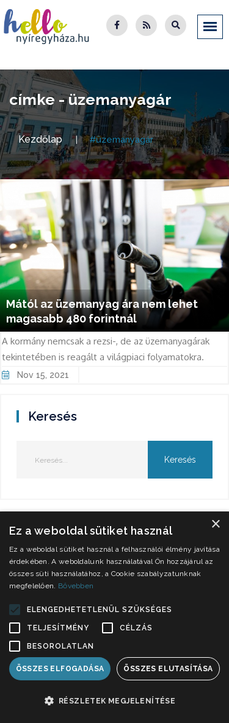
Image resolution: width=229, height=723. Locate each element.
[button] (14, 609)
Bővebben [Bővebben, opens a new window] (75, 586)
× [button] (215, 524)
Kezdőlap (40, 139)
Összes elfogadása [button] (60, 668)
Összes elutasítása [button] (168, 668)
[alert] (114, 617)
